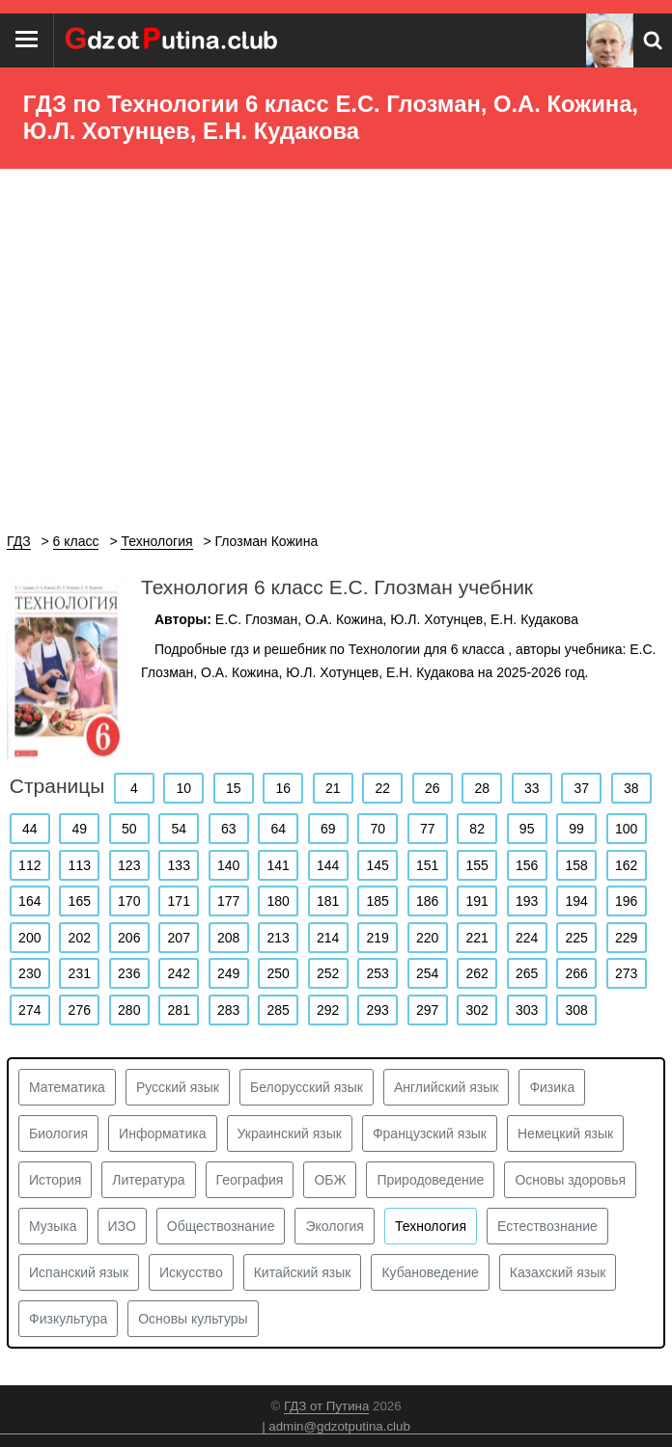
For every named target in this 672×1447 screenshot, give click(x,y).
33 (532, 788)
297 (427, 1010)
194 (576, 901)
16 (284, 788)
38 (631, 788)
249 (228, 973)
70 (377, 828)
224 (527, 937)
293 (378, 1010)
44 (30, 828)
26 (432, 788)
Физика (551, 1087)
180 (278, 901)
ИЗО (122, 1226)
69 (328, 828)
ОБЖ (330, 1180)
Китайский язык (302, 1272)
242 (179, 973)
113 (80, 865)
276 (80, 1010)
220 (427, 937)
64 (278, 828)
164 (29, 901)
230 (29, 973)
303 (527, 1010)
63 (229, 828)
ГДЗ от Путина (326, 1406)
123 (129, 865)
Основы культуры (192, 1318)
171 (179, 901)
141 (278, 865)
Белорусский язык (306, 1087)
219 (378, 937)
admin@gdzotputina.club (339, 1426)
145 (378, 865)
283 (228, 1010)
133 (179, 865)
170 (129, 901)
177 (228, 901)
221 (476, 937)
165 (80, 901)
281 (179, 1010)
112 (29, 865)
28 (482, 788)
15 (233, 788)
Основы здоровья (570, 1180)
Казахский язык (558, 1272)
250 (278, 973)
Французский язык (430, 1133)
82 (477, 828)
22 (383, 788)
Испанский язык (78, 1272)
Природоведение (430, 1180)
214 (328, 937)
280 (129, 1010)
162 (626, 865)
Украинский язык (290, 1133)
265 (527, 973)
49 (79, 828)
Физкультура (68, 1318)
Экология (334, 1226)
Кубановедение (429, 1272)
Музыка (53, 1226)
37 (581, 788)
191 (476, 901)
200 (29, 937)
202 (80, 937)
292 (328, 1010)
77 (427, 828)
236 (129, 973)
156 (527, 865)
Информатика (162, 1133)
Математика (67, 1087)
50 (129, 828)
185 (378, 901)
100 (626, 828)
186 (427, 901)
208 (228, 937)
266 (576, 973)
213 (278, 937)
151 (427, 865)
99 (576, 828)
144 (328, 865)
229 (626, 937)
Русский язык (177, 1087)
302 (476, 1010)
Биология (58, 1133)
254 (427, 973)
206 (129, 937)
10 (184, 788)
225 (576, 937)
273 (626, 973)
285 (278, 1010)
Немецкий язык (565, 1133)
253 (378, 973)
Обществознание (221, 1226)
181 (328, 901)
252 (328, 973)
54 (178, 828)
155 (476, 865)
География (250, 1180)
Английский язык (446, 1087)
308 (576, 1010)
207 (179, 937)
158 (576, 865)
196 (626, 901)
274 (29, 1010)
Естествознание (547, 1226)
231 (80, 973)
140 (228, 865)
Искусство (191, 1272)
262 (476, 973)
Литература (148, 1180)
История (55, 1180)
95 (527, 828)
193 (527, 901)
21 (333, 788)
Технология (430, 1226)
